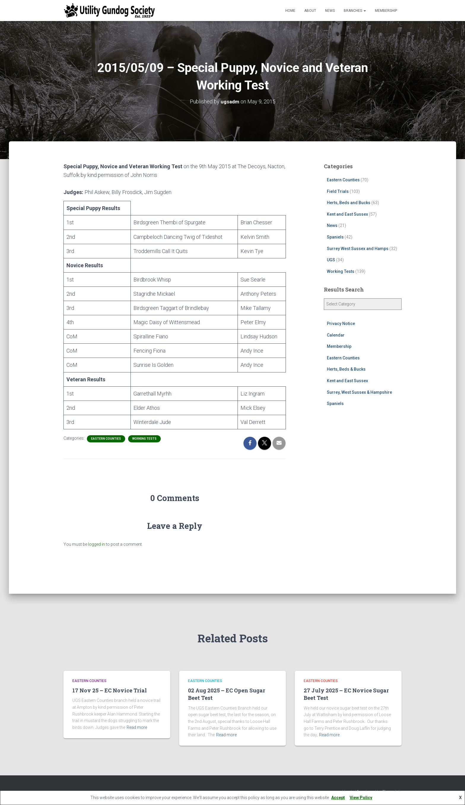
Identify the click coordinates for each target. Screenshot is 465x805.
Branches (355, 11)
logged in (96, 544)
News (330, 11)
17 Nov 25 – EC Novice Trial (109, 690)
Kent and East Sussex (347, 214)
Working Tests (144, 438)
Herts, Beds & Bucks (346, 369)
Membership (386, 11)
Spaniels (335, 237)
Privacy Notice (341, 323)
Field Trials (338, 191)
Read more (137, 727)
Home (290, 11)
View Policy (361, 797)
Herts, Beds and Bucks (348, 202)
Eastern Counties (106, 438)
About (310, 11)
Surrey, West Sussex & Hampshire (359, 392)
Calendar (336, 335)
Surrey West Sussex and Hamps (357, 248)
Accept (338, 797)
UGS (331, 259)
